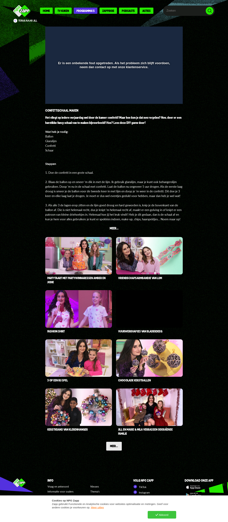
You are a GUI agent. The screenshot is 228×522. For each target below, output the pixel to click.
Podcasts (128, 11)
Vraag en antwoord (58, 486)
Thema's (95, 491)
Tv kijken (63, 11)
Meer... (114, 446)
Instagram (141, 492)
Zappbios (108, 11)
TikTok (139, 487)
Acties (146, 11)
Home (46, 11)
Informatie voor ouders (61, 491)
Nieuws (94, 486)
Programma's (86, 11)
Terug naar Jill (27, 20)
